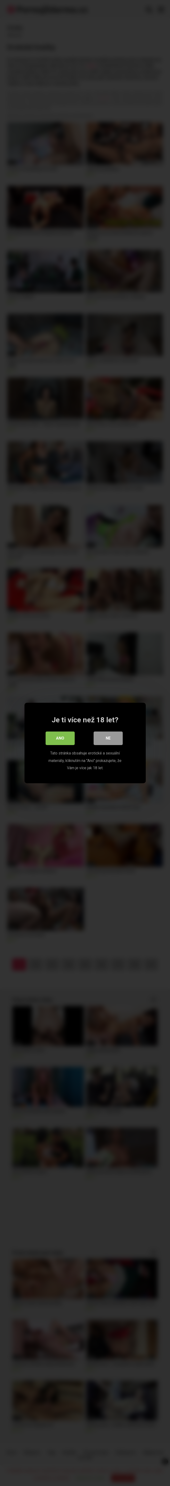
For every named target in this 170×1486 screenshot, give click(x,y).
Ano (60, 738)
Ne (108, 738)
